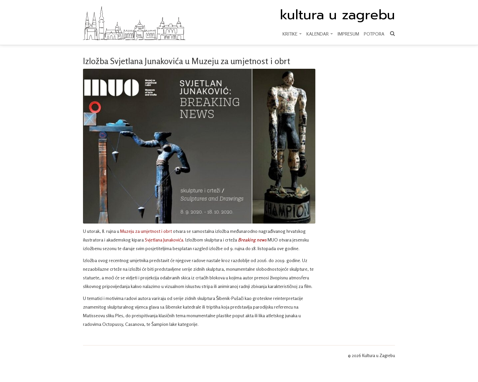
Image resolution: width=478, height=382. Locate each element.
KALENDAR (319, 34)
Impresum (348, 34)
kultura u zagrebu (337, 15)
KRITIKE (292, 34)
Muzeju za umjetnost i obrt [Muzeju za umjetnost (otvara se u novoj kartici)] (146, 231)
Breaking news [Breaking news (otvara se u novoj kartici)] (253, 239)
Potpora (374, 34)
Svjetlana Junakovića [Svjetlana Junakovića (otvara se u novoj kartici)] (164, 239)
